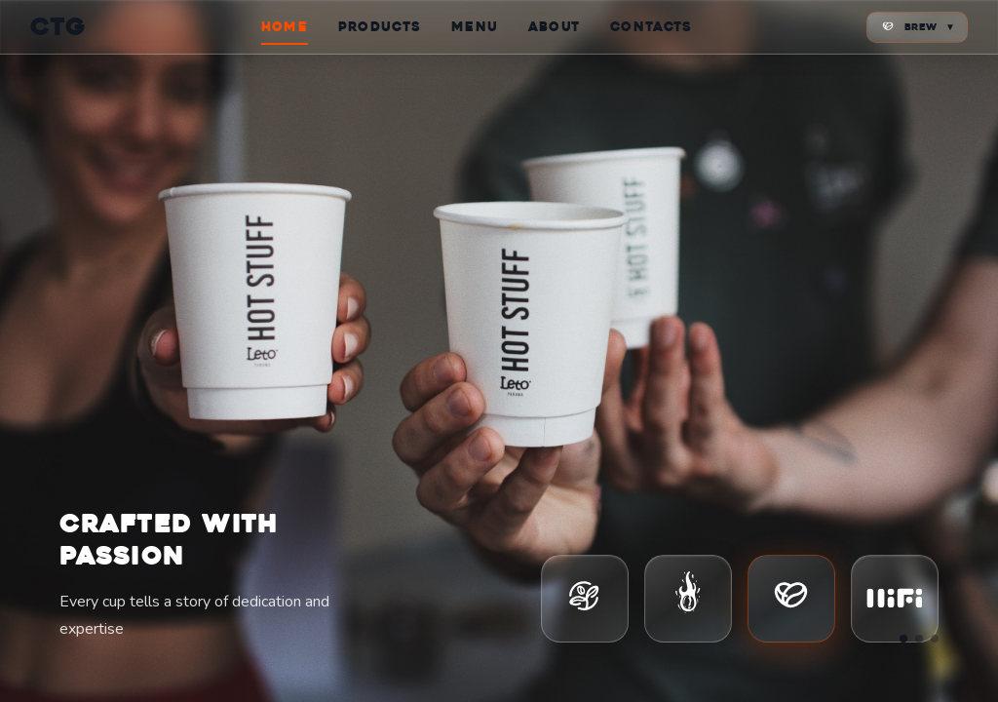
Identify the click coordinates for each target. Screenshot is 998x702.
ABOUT (554, 27)
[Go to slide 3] (935, 639)
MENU (474, 27)
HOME (284, 27)
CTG (59, 27)
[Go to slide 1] (903, 639)
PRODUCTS (379, 27)
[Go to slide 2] (919, 639)
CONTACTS (651, 27)
